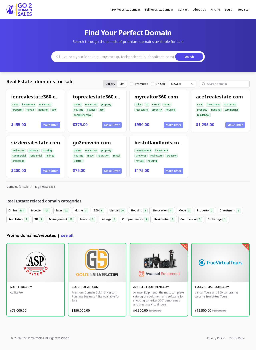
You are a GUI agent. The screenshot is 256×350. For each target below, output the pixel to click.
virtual (156, 104)
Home (81, 210)
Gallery (110, 84)
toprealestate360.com (99, 96)
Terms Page (237, 338)
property (17, 109)
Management (61, 219)
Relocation (163, 210)
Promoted (141, 84)
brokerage (18, 161)
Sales (62, 210)
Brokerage (217, 219)
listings (91, 109)
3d (146, 104)
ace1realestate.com (219, 96)
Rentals (87, 219)
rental (116, 155)
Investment (230, 210)
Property (205, 210)
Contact (183, 9)
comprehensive (83, 115)
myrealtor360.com (156, 96)
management (143, 150)
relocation (103, 155)
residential (203, 115)
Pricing (215, 9)
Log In (229, 9)
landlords (141, 155)
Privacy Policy (216, 338)
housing (43, 109)
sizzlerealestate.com (35, 142)
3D (38, 219)
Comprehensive (135, 219)
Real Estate (18, 219)
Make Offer (50, 125)
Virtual (117, 210)
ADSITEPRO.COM (21, 287)
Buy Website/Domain (125, 9)
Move (185, 210)
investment (28, 104)
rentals (30, 109)
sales (15, 104)
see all (67, 235)
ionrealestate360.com (37, 96)
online (77, 104)
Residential (164, 219)
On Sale (160, 84)
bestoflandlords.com (159, 142)
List (122, 84)
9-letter (78, 161)
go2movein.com (92, 142)
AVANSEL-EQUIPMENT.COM (151, 287)
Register (244, 9)
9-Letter (40, 210)
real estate (45, 104)
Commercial (191, 219)
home (167, 104)
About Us (199, 9)
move (90, 155)
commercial (231, 109)
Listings (108, 219)
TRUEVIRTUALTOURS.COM (212, 287)
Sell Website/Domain (159, 9)
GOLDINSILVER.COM (85, 287)
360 (54, 109)
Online (16, 210)
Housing (139, 210)
